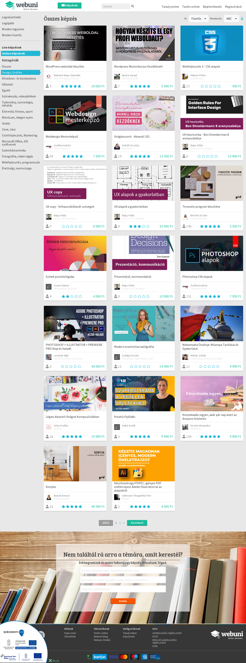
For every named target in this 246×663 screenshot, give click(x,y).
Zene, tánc (9, 129)
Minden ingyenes (13, 29)
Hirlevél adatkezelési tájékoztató (164, 641)
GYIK (155, 646)
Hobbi (6, 123)
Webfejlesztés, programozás (21, 162)
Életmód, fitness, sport (17, 111)
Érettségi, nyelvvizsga (17, 168)
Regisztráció (233, 6)
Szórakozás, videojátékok (19, 96)
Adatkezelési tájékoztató (167, 633)
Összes (6, 66)
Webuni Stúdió (102, 640)
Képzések (70, 5)
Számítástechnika (14, 150)
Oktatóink (70, 636)
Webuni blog (101, 636)
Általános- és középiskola (19, 78)
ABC (231, 18)
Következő (137, 522)
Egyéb (6, 90)
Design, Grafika (12, 72)
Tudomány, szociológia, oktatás (17, 103)
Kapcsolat (70, 633)
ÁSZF (155, 636)
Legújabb (8, 23)
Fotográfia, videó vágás (17, 156)
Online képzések (13, 53)
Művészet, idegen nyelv (17, 117)
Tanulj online (170, 6)
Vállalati (7, 84)
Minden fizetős (12, 35)
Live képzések (12, 47)
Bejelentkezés (212, 6)
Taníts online (191, 6)
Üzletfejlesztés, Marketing (19, 135)
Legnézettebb (11, 17)
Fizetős (198, 18)
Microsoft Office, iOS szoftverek (15, 142)
